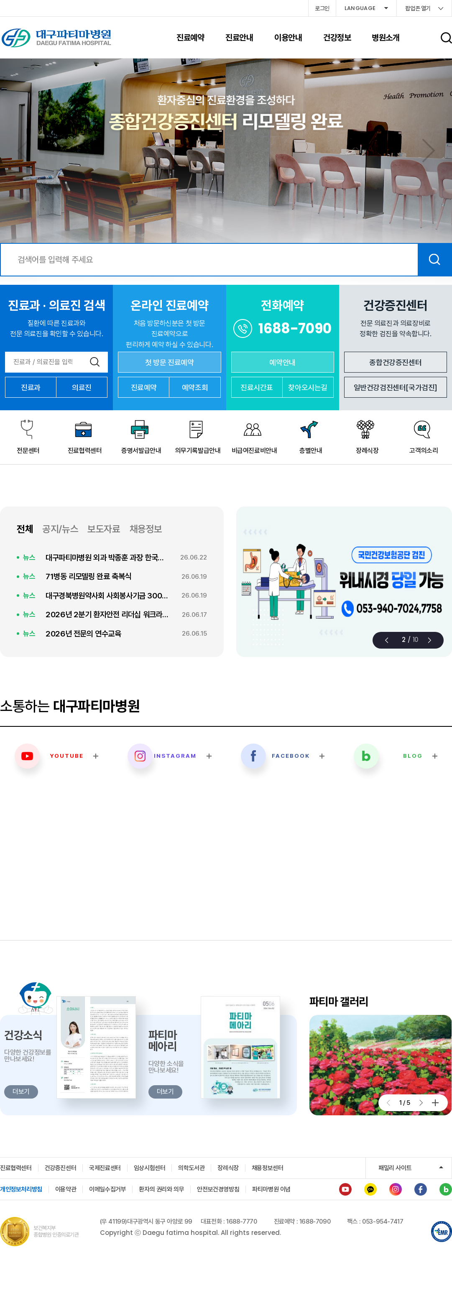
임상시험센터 (150, 1168)
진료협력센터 (85, 451)
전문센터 (28, 451)
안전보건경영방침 (218, 1189)
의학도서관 (191, 1168)
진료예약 (144, 387)
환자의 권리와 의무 (161, 1189)
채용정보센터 (267, 1168)
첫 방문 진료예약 (169, 362)
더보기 (435, 1102)
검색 (434, 259)
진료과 (31, 387)
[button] (428, 150)
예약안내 (282, 362)
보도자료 (103, 528)
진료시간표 (256, 387)
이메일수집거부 (107, 1189)
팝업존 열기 (418, 8)
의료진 (82, 387)
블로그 (445, 1189)
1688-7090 (294, 328)
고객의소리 (423, 451)
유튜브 (345, 1189)
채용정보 (146, 528)
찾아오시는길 (307, 387)
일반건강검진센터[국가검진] (395, 387)
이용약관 (65, 1189)
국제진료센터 (105, 1168)
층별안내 (310, 451)
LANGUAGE (360, 8)
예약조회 (195, 387)
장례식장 (367, 451)
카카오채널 (370, 1189)
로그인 (322, 8)
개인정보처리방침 (21, 1189)
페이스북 (420, 1189)
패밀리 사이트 (394, 1168)
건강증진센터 (61, 1168)
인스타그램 (395, 1189)
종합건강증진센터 (395, 362)
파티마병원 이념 (271, 1189)
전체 (25, 528)
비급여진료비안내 (254, 451)
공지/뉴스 (60, 528)
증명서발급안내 (141, 451)
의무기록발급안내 (198, 451)
